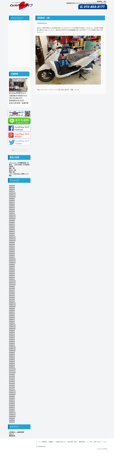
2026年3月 (12, 187)
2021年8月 (12, 288)
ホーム (19, 24)
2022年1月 (12, 279)
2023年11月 (12, 239)
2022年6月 (12, 270)
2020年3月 (12, 319)
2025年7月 (12, 202)
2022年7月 (12, 268)
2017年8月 (12, 376)
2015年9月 (12, 418)
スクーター (44, 89)
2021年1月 (12, 301)
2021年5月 (12, 293)
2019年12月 (12, 325)
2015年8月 (12, 420)
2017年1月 (12, 389)
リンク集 (19, 52)
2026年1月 (12, 191)
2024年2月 (12, 233)
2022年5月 (12, 271)
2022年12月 (12, 259)
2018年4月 (12, 361)
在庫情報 (44, 442)
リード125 (57, 89)
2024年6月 (12, 226)
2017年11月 (12, 370)
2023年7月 (12, 246)
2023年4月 (12, 251)
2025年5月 (12, 206)
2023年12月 (12, 237)
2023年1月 (12, 257)
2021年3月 (12, 297)
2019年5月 (12, 337)
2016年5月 (12, 403)
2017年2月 (12, 387)
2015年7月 (12, 422)
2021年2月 (12, 299)
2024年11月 (12, 217)
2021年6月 (12, 292)
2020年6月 (12, 314)
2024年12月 (12, 215)
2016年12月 (12, 391)
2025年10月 (12, 196)
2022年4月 (12, 273)
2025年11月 (12, 195)
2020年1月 (12, 323)
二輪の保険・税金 (19, 43)
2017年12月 (12, 369)
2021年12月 (12, 281)
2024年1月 (12, 235)
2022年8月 (12, 266)
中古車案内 (19, 29)
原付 (62, 89)
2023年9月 (12, 242)
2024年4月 (12, 229)
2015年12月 (12, 413)
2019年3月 (12, 341)
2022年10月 (12, 262)
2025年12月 (12, 193)
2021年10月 (12, 284)
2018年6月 (12, 358)
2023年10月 (12, 240)
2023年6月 (12, 248)
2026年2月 (12, 189)
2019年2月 (12, 343)
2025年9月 (12, 198)
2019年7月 (12, 334)
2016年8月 (12, 398)
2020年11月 (12, 304)
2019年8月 (12, 332)
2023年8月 (12, 244)
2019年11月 (12, 326)
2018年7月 (12, 356)
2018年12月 (12, 347)
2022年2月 (12, 277)
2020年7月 (12, 312)
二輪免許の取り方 (19, 38)
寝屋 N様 (12, 172)
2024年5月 (12, 228)
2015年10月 (12, 416)
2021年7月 (12, 290)
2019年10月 (12, 328)
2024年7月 (12, 224)
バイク (50, 89)
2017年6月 (12, 380)
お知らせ (11, 434)
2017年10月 (12, 372)
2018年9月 (12, 352)
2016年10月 (12, 394)
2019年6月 (12, 336)
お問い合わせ (19, 56)
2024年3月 (12, 231)
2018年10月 (12, 350)
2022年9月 (12, 264)
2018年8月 (12, 354)
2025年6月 (12, 204)
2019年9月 (12, 330)
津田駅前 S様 (43, 18)
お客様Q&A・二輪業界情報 (16, 432)
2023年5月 (12, 250)
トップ (38, 442)
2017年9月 (12, 374)
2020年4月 (12, 317)
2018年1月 (12, 367)
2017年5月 (12, 381)
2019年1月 (12, 345)
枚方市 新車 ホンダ (72, 89)
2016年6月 (12, 402)
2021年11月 (12, 282)
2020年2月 (12, 321)
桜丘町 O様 (12, 170)
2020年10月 (12, 306)
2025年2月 (12, 211)
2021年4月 (12, 295)
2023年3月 (12, 253)
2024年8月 (12, 222)
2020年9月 (12, 308)
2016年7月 (12, 400)
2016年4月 (12, 405)
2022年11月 (12, 260)
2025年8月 (12, 200)
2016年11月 (12, 392)
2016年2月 (12, 409)
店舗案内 (19, 33)
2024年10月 (12, 218)
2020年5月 (12, 315)
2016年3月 (12, 407)
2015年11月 (12, 414)
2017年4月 (12, 383)
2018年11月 (12, 348)
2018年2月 (12, 365)
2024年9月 (12, 220)
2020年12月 (12, 303)
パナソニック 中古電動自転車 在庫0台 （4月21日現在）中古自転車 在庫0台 (19, 164)
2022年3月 (12, 275)
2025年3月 (12, 209)
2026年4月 (12, 185)
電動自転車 (19, 47)
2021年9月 (12, 286)
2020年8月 (12, 310)
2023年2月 (12, 255)
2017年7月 (12, 378)
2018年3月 (12, 363)
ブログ (19, 61)
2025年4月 (12, 207)
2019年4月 (12, 339)
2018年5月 (12, 359)
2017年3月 (12, 385)
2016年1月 (12, 411)
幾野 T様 (12, 168)
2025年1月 (12, 213)
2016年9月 (12, 396)
